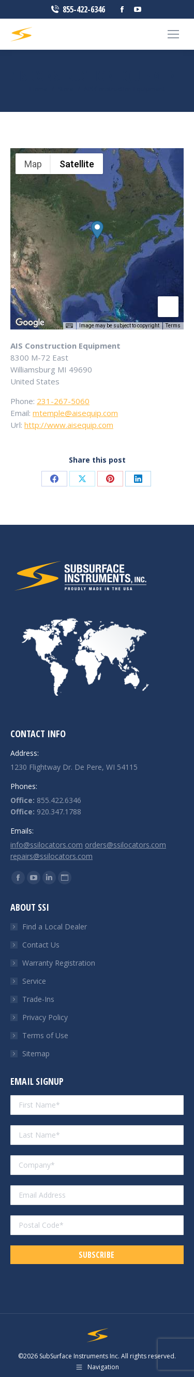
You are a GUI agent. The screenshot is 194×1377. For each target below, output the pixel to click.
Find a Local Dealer (54, 926)
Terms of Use (45, 1035)
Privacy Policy (45, 1017)
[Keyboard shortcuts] (69, 325)
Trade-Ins (38, 999)
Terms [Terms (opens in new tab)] (173, 325)
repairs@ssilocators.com (51, 856)
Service (34, 981)
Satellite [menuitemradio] (76, 164)
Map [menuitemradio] (33, 164)
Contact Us (40, 945)
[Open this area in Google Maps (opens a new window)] (30, 322)
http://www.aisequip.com (68, 425)
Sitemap (36, 1053)
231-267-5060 (63, 401)
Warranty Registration (58, 963)
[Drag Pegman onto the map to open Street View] (168, 306)
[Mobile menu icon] (173, 34)
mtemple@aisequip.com (75, 413)
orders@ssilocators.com (125, 845)
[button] (97, 230)
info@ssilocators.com (46, 845)
